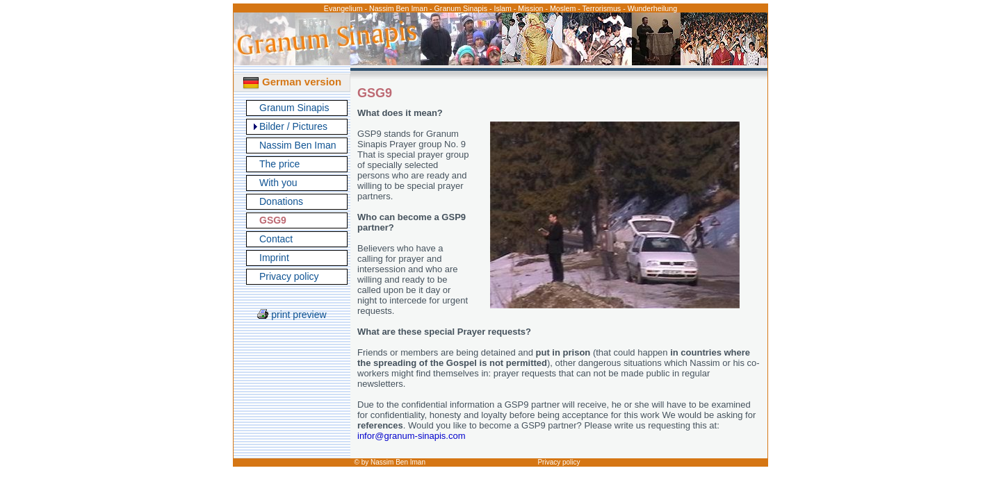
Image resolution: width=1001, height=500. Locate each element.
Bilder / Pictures (293, 126)
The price (279, 163)
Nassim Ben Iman (297, 145)
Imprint (274, 257)
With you (278, 182)
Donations (281, 201)
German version (292, 82)
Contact (276, 238)
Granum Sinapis (294, 107)
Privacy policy (289, 276)
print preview (291, 314)
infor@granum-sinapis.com (411, 436)
